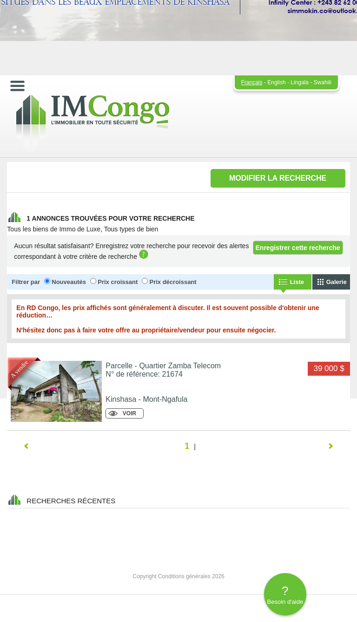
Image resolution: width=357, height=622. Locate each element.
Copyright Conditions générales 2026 (178, 576)
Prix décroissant (172, 281)
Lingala (300, 82)
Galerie (336, 281)
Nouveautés (69, 281)
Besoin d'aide (285, 594)
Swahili (322, 82)
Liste (297, 281)
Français (252, 82)
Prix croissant (118, 281)
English (276, 82)
